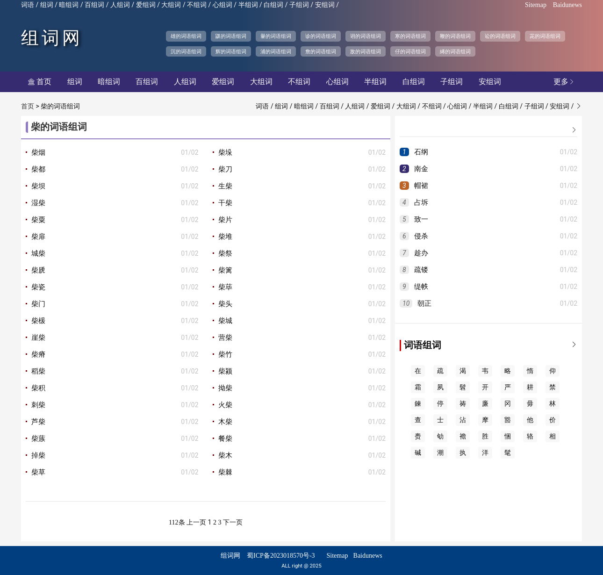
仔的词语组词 (410, 51)
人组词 (120, 4)
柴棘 (225, 472)
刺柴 (38, 405)
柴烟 (38, 152)
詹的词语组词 (320, 51)
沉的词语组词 (186, 51)
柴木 (225, 455)
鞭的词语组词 (455, 36)
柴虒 (38, 270)
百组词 (94, 4)
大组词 (171, 4)
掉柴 (38, 455)
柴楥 (38, 320)
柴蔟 (38, 438)
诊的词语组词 (320, 36)
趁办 (421, 253)
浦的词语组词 (275, 51)
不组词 (197, 4)
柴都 (38, 169)
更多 (564, 82)
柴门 (38, 304)
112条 (177, 522)
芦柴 (38, 421)
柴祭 (225, 253)
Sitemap (535, 4)
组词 (46, 4)
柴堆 (225, 236)
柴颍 (225, 371)
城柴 (38, 253)
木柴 (225, 421)
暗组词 (69, 4)
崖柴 (38, 337)
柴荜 (225, 287)
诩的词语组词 (365, 36)
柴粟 (38, 219)
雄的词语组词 (186, 36)
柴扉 (38, 236)
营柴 (225, 337)
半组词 (248, 4)
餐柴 (225, 438)
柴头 (225, 304)
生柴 (225, 186)
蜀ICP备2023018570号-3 (281, 555)
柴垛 (225, 152)
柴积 (38, 388)
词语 (27, 4)
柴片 (225, 219)
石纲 (421, 152)
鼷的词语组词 (230, 36)
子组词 (299, 4)
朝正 (424, 303)
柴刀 (225, 169)
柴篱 (225, 270)
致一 (421, 219)
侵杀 (421, 236)
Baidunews (567, 4)
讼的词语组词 (500, 36)
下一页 (233, 522)
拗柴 (225, 388)
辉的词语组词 (230, 51)
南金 (421, 168)
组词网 (52, 38)
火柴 (225, 405)
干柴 (225, 203)
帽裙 (421, 185)
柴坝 (38, 186)
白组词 (273, 4)
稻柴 (38, 371)
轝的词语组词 (275, 36)
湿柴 (38, 203)
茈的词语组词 (545, 36)
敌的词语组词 (365, 51)
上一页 (196, 522)
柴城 (225, 320)
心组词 (222, 4)
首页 (39, 82)
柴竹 (225, 354)
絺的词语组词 (455, 51)
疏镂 (421, 269)
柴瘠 (38, 354)
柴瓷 (38, 287)
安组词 (325, 4)
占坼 (421, 202)
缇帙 (421, 286)
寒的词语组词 (410, 36)
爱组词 (146, 4)
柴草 (38, 472)
